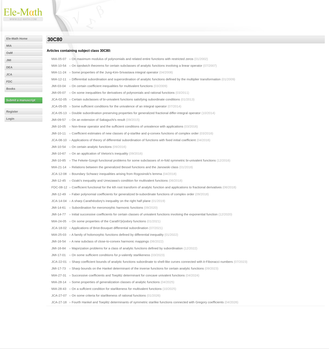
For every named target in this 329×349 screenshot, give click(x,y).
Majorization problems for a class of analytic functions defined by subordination (127, 248)
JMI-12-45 (58, 180)
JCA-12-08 (59, 174)
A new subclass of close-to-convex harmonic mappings (110, 241)
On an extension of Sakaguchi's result (98, 119)
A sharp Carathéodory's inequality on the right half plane (111, 201)
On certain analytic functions (92, 146)
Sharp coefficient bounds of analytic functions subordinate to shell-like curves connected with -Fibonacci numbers (152, 261)
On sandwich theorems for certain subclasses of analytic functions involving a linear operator (137, 65)
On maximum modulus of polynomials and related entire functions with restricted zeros (132, 59)
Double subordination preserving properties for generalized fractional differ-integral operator (136, 113)
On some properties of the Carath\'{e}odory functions (109, 221)
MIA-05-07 (58, 59)
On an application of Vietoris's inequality (100, 153)
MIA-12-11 (58, 79)
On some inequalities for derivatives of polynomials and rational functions (123, 92)
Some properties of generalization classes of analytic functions (116, 282)
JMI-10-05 (58, 126)
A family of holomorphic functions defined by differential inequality (118, 234)
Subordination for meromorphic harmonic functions (107, 207)
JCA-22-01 (59, 261)
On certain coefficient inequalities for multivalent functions (112, 86)
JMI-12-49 (58, 194)
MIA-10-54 (58, 65)
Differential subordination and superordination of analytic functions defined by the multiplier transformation (146, 79)
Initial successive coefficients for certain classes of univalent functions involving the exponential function (145, 214)
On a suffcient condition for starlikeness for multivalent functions (117, 288)
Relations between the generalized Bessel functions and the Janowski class (125, 167)
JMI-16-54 (58, 241)
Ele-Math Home (16, 38)
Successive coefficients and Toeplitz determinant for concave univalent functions (128, 275)
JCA (9, 74)
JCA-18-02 (59, 228)
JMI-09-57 (58, 119)
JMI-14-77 (58, 214)
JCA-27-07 (59, 295)
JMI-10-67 (58, 153)
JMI (8, 60)
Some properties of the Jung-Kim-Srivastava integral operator (115, 72)
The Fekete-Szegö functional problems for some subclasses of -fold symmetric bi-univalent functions (144, 160)
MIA (9, 45)
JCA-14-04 (59, 201)
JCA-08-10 (59, 140)
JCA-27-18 (59, 302)
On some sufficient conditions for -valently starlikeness (111, 255)
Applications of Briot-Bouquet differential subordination (110, 228)
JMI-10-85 (58, 160)
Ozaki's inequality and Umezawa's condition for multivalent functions (120, 180)
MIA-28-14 (58, 282)
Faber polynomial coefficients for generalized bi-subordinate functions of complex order (133, 194)
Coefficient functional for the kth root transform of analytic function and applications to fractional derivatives (147, 187)
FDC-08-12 (59, 187)
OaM (9, 53)
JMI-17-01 (58, 255)
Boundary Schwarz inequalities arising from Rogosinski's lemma (117, 174)
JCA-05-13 (59, 113)
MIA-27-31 (58, 275)
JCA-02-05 (59, 99)
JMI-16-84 (58, 248)
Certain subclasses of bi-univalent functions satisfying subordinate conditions (126, 99)
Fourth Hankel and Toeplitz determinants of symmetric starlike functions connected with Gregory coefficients (148, 302)
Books (10, 88)
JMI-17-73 (58, 268)
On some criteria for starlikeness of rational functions (109, 295)
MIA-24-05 (58, 221)
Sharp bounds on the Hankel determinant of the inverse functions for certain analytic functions (138, 268)
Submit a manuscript (20, 100)
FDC (9, 81)
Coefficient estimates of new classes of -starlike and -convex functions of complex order (135, 133)
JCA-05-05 (59, 106)
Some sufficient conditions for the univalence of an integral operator (119, 106)
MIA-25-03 (58, 234)
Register (12, 111)
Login (10, 118)
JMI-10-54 (58, 146)
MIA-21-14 (58, 167)
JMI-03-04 (58, 86)
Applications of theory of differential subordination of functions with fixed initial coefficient (134, 140)
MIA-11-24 (58, 72)
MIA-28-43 (58, 288)
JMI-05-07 (58, 92)
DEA (9, 67)
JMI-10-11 (58, 133)
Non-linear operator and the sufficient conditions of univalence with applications (127, 126)
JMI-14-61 (58, 207)
